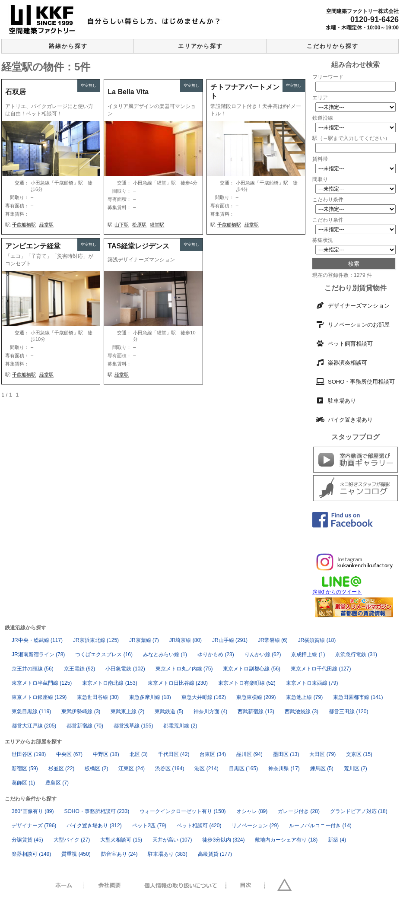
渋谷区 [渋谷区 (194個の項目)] (169, 768)
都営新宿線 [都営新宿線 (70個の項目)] (85, 726)
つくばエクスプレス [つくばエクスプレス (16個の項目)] (104, 654)
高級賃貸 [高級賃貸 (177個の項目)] (215, 854)
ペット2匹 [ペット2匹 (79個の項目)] (149, 826)
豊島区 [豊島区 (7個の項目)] (57, 783)
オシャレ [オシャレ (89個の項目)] (252, 811)
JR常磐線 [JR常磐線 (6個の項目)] (273, 640)
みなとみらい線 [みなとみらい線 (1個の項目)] (165, 654)
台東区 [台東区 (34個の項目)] (213, 754)
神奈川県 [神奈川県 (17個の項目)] (284, 768)
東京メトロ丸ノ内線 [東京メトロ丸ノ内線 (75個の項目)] (184, 669)
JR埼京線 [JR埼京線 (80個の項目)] (185, 640)
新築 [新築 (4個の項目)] (337, 840)
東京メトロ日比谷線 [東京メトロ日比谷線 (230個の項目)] (178, 683)
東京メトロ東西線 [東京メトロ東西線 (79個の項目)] (312, 683)
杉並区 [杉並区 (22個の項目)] (61, 768)
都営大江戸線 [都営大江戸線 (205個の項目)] (34, 726)
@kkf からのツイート (337, 592)
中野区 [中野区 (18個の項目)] (106, 754)
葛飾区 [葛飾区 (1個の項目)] (23, 783)
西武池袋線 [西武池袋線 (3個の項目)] (301, 711)
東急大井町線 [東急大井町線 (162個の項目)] (203, 697)
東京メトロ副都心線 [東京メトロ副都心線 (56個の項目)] (251, 669)
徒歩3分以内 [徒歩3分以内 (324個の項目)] (223, 840)
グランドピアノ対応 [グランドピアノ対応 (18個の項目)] (358, 811)
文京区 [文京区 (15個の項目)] (359, 754)
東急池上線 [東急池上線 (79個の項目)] (304, 697)
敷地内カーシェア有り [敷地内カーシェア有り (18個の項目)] (286, 840)
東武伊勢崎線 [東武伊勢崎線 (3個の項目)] (80, 711)
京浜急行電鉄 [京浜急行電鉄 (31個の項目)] (356, 654)
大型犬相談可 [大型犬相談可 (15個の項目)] (121, 840)
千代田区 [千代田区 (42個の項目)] (174, 754)
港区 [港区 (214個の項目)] (206, 768)
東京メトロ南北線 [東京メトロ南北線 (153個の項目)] (109, 683)
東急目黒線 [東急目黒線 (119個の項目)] (31, 711)
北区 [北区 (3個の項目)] (139, 754)
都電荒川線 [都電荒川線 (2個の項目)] (180, 726)
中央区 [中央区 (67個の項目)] (69, 754)
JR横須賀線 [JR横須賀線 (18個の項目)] (317, 640)
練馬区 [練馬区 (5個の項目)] (321, 768)
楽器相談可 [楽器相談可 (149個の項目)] (31, 854)
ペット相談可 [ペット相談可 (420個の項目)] (199, 826)
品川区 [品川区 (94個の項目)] (249, 754)
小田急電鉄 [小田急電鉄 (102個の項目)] (125, 669)
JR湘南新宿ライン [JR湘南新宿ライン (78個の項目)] (38, 654)
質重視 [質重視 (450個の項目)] (75, 854)
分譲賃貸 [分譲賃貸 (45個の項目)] (27, 840)
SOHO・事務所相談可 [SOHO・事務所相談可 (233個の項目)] (97, 811)
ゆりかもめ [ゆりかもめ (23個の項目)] (215, 654)
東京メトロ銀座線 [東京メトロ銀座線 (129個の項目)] (39, 697)
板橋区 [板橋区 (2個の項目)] (96, 768)
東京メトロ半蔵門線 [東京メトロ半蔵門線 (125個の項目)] (42, 683)
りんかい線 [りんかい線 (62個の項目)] (262, 654)
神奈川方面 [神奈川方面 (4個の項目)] (210, 711)
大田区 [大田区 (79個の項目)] (322, 754)
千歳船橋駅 (24, 224)
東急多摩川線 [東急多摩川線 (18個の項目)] (150, 697)
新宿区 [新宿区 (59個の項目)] (25, 768)
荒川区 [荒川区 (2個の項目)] (355, 768)
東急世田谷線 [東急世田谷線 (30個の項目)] (98, 697)
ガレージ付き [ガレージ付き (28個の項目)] (299, 811)
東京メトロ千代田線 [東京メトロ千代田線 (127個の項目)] (321, 669)
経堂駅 (46, 224)
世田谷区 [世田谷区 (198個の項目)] (29, 754)
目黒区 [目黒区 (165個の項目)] (243, 768)
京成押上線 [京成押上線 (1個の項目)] (308, 654)
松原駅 (139, 224)
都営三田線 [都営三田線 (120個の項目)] (348, 711)
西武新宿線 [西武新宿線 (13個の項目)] (256, 711)
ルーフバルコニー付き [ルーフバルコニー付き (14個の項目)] (320, 826)
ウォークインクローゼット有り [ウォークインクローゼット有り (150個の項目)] (182, 811)
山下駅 (121, 224)
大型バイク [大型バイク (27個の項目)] (72, 840)
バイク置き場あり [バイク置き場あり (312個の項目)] (94, 826)
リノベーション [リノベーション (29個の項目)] (255, 826)
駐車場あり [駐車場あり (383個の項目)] (167, 854)
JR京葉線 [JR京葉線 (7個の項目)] (144, 640)
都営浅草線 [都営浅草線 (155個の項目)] (133, 726)
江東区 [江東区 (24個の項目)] (131, 768)
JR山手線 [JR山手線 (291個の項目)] (230, 640)
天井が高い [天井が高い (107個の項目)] (172, 840)
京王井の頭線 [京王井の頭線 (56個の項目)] (33, 669)
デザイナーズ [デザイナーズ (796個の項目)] (34, 826)
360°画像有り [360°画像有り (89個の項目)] (33, 811)
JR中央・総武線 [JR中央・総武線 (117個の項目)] (37, 640)
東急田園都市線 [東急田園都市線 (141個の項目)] (358, 697)
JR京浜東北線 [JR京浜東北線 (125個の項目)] (96, 640)
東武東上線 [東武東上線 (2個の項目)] (127, 711)
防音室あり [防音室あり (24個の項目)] (119, 854)
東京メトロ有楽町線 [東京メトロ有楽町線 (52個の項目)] (247, 683)
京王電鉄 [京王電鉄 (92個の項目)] (79, 669)
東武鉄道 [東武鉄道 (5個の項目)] (169, 711)
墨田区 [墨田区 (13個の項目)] (286, 754)
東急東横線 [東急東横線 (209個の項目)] (256, 697)
